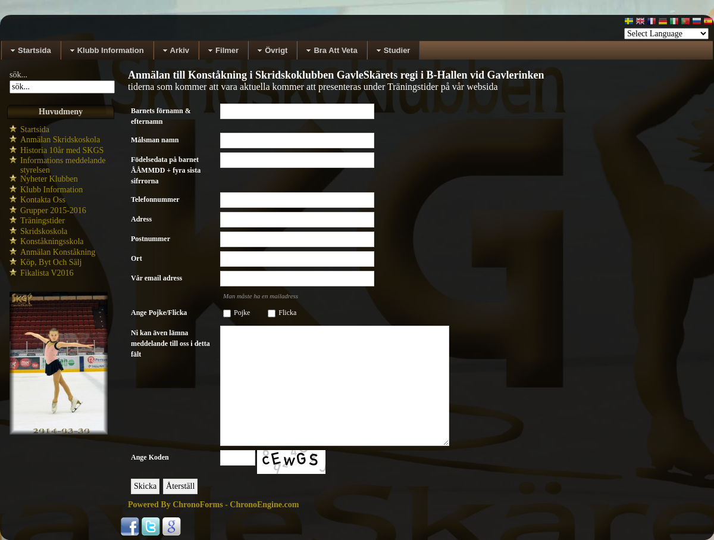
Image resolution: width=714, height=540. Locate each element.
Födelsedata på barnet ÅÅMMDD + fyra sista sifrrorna (166, 170)
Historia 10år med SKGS (62, 150)
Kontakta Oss (42, 199)
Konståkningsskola (52, 241)
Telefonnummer (155, 199)
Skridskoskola (43, 231)
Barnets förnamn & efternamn (161, 116)
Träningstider (42, 220)
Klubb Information (51, 189)
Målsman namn (154, 140)
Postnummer (150, 239)
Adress (141, 219)
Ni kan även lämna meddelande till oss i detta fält (170, 343)
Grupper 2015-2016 (53, 210)
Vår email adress (156, 278)
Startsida (34, 129)
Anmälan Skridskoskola (60, 139)
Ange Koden (150, 457)
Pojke (242, 312)
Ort (136, 258)
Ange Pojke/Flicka (159, 312)
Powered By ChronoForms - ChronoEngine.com (213, 504)
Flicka (287, 312)
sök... (18, 74)
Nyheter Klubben (49, 178)
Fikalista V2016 (47, 273)
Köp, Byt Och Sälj (51, 262)
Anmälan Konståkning (57, 252)
